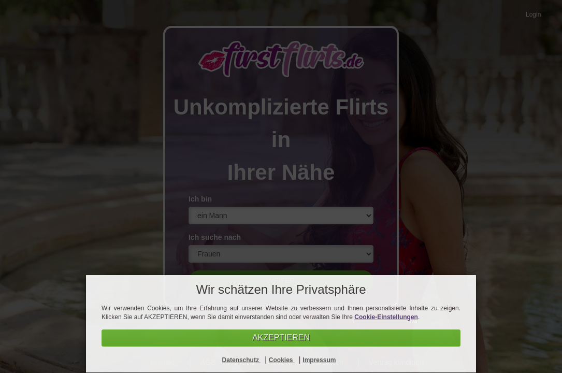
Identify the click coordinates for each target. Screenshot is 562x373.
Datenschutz (241, 360)
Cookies (282, 360)
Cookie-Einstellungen (386, 317)
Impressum (319, 360)
